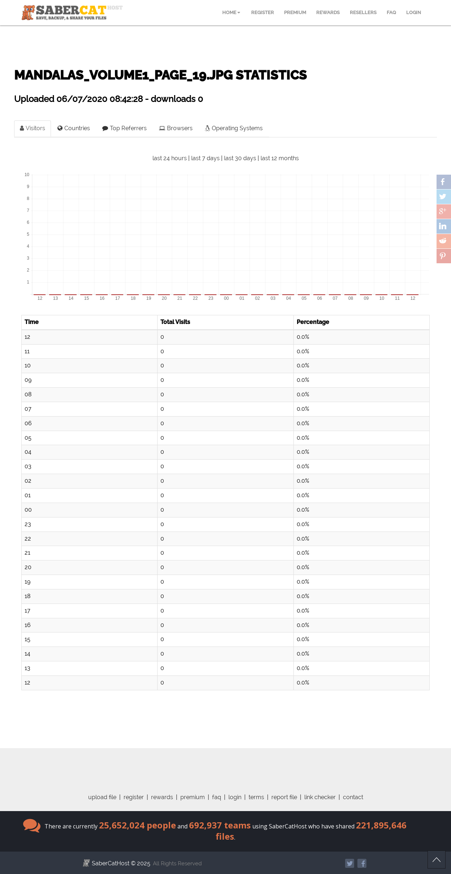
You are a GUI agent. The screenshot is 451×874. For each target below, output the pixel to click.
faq (216, 797)
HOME (231, 12)
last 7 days (205, 158)
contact (353, 797)
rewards (162, 797)
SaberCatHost (110, 863)
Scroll (437, 859)
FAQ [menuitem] (391, 12)
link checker (320, 797)
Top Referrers (124, 128)
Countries (73, 128)
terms (256, 797)
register (134, 797)
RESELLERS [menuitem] (363, 12)
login (234, 797)
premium (192, 797)
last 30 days (240, 158)
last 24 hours (170, 158)
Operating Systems (234, 128)
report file (284, 797)
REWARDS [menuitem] (328, 12)
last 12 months (280, 158)
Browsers (176, 128)
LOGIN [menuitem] (413, 12)
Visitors (32, 128)
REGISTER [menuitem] (262, 12)
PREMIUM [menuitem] (295, 12)
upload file (102, 797)
